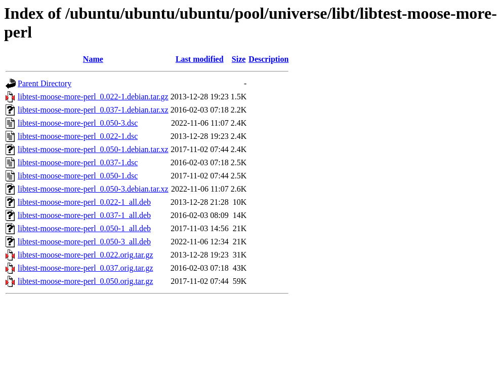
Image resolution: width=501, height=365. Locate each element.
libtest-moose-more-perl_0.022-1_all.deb (84, 202)
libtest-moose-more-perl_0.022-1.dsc (78, 136)
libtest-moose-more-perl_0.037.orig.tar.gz (85, 268)
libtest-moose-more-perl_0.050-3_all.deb (84, 241)
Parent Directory (44, 83)
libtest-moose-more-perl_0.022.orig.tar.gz (85, 254)
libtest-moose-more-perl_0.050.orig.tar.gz (85, 281)
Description (268, 59)
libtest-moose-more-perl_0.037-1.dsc (78, 162)
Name (93, 59)
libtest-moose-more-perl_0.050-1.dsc (78, 175)
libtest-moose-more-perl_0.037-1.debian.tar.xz (93, 109)
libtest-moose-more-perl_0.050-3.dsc (78, 123)
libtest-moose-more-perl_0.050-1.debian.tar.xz (93, 149)
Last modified (200, 59)
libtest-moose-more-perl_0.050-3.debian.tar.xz (93, 189)
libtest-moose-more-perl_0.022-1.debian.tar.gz (93, 96)
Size (239, 59)
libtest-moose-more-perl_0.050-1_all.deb (84, 228)
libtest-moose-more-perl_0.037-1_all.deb (84, 215)
